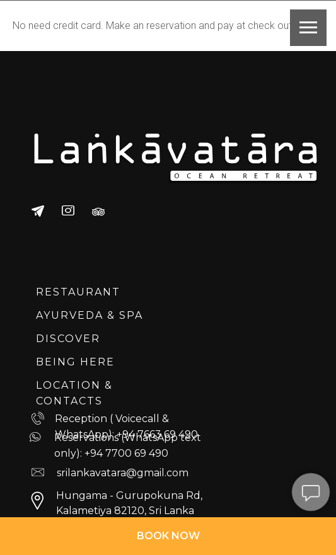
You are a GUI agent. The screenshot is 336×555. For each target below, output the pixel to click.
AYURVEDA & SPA (89, 315)
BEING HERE (75, 362)
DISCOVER (68, 339)
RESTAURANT (78, 292)
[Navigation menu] (308, 27)
